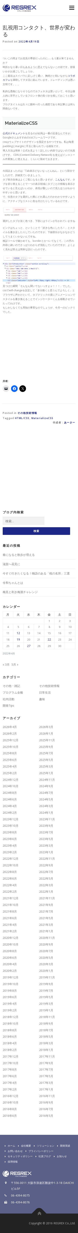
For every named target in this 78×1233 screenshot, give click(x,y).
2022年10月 (11, 865)
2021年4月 (10, 925)
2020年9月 (46, 944)
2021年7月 (46, 911)
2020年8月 (10, 951)
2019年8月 (10, 990)
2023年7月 (46, 832)
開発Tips (8, 705)
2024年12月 (11, 780)
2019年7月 (46, 990)
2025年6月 (10, 760)
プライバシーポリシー (38, 1151)
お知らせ (59, 1156)
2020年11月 (47, 938)
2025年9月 (46, 747)
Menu (71, 8)
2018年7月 (46, 1030)
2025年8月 (10, 753)
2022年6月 (10, 878)
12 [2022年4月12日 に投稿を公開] (18, 633)
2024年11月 (47, 780)
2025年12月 (11, 740)
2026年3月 (46, 727)
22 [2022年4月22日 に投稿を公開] (49, 639)
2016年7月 (46, 1109)
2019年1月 (46, 1010)
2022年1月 (46, 891)
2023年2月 (10, 852)
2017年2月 (10, 1089)
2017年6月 (10, 1076)
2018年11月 (47, 1017)
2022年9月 (46, 865)
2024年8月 (10, 793)
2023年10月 (11, 826)
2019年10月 (11, 984)
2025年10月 (11, 747)
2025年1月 (46, 773)
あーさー (69, 422)
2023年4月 (10, 845)
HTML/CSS (22, 418)
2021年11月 (47, 898)
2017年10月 (11, 1063)
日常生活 (45, 692)
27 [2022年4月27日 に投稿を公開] (28, 646)
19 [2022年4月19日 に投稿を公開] (18, 639)
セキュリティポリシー (18, 1156)
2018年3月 (46, 1043)
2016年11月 (47, 1096)
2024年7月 (46, 793)
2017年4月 (10, 1083)
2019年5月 (46, 997)
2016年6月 (10, 1116)
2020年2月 (10, 971)
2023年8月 (10, 832)
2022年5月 (46, 878)
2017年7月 (46, 1069)
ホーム (9, 1145)
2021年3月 (46, 925)
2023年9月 (46, 826)
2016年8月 (10, 1109)
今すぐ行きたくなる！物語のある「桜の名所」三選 (36, 573)
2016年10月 (11, 1102)
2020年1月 (46, 971)
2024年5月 (46, 799)
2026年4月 (10, 727)
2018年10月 (11, 1023)
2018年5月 (46, 1036)
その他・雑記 (11, 686)
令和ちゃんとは (13, 583)
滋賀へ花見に (11, 564)
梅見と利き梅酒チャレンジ (20, 592)
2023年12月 (11, 819)
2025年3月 (46, 766)
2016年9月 (46, 1102)
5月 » (14, 664)
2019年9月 (46, 984)
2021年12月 (11, 898)
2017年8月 (10, 1069)
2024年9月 (46, 786)
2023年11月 (47, 819)
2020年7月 (46, 951)
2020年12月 (11, 938)
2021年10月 (11, 905)
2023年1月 (46, 852)
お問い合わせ (13, 1151)
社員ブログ (42, 1156)
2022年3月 (46, 885)
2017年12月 (11, 1056)
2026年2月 (10, 733)
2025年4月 (10, 766)
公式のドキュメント (14, 133)
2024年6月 (10, 799)
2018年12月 (11, 1017)
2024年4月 (10, 806)
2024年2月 (10, 813)
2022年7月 (46, 872)
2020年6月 (10, 958)
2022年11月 (47, 859)
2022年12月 (11, 859)
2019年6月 (10, 997)
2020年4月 (10, 964)
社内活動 (8, 699)
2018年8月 (10, 1030)
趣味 (42, 699)
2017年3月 (46, 1083)
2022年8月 (10, 872)
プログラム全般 (13, 692)
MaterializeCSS (42, 418)
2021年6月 (10, 918)
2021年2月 (10, 931)
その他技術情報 (27, 413)
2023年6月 (10, 839)
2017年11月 (47, 1056)
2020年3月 (46, 964)
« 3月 (6, 664)
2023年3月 (46, 845)
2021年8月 (10, 911)
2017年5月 (46, 1076)
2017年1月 (46, 1089)
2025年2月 (10, 773)
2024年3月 (46, 806)
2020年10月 (11, 944)
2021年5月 (46, 918)
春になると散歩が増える (19, 555)
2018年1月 (46, 1050)
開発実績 (62, 1145)
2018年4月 (10, 1043)
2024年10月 (11, 786)
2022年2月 (10, 891)
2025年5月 (46, 760)
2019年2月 (10, 1010)
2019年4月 (10, 1004)
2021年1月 (46, 931)
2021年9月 (46, 905)
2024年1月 (46, 813)
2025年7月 (46, 753)
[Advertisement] (38, 346)
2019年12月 (11, 977)
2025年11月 (47, 740)
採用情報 (10, 1161)
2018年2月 (10, 1050)
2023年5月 (46, 839)
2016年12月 (11, 1096)
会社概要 (23, 1145)
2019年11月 (47, 977)
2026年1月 (46, 733)
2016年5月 (46, 1116)
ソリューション (43, 1145)
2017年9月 (46, 1063)
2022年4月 (10, 885)
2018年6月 (10, 1036)
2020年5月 (46, 958)
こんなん (60, 179)
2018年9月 (46, 1023)
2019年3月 (46, 1004)
